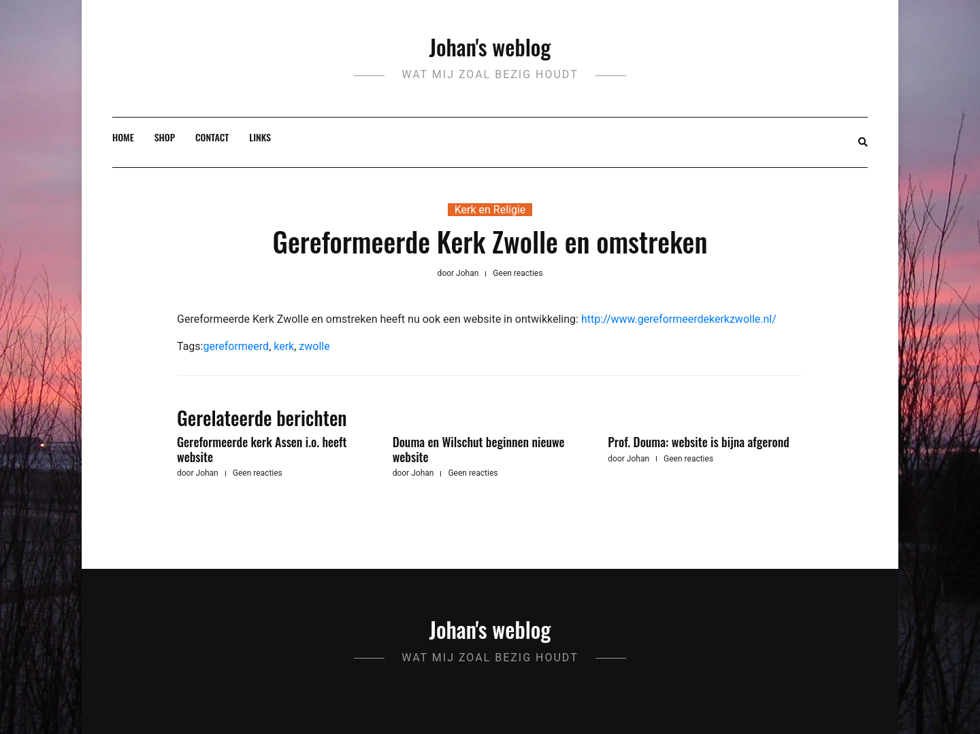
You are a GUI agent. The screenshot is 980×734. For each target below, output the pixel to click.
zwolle (314, 346)
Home (123, 137)
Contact (212, 137)
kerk (284, 346)
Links (260, 137)
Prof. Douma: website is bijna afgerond (698, 442)
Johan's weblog (490, 47)
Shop (164, 137)
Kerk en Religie (490, 209)
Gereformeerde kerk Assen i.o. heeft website (262, 449)
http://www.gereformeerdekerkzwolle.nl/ (679, 319)
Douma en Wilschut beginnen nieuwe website (479, 449)
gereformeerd (236, 346)
